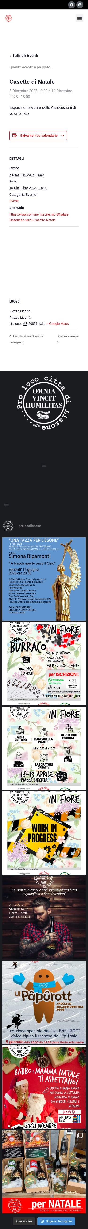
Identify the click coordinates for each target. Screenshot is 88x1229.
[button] (79, 18)
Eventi (14, 201)
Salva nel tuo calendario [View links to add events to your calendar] (39, 135)
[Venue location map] (44, 260)
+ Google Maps (57, 323)
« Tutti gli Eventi (23, 55)
